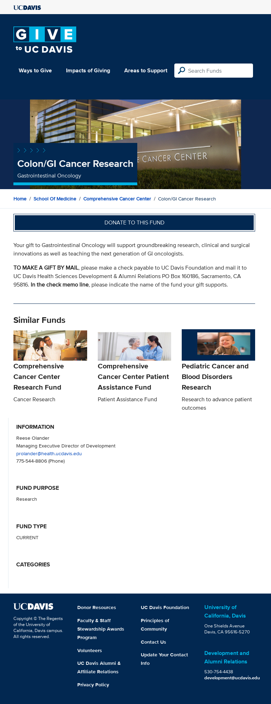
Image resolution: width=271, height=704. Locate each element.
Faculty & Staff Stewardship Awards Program (100, 629)
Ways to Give (35, 70)
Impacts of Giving (88, 70)
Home (19, 198)
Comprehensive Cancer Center (117, 198)
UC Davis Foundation (165, 607)
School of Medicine (55, 198)
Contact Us (153, 641)
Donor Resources (96, 607)
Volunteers (89, 650)
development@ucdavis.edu (232, 677)
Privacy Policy (93, 684)
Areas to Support (145, 70)
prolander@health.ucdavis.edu (49, 453)
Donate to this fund (134, 222)
